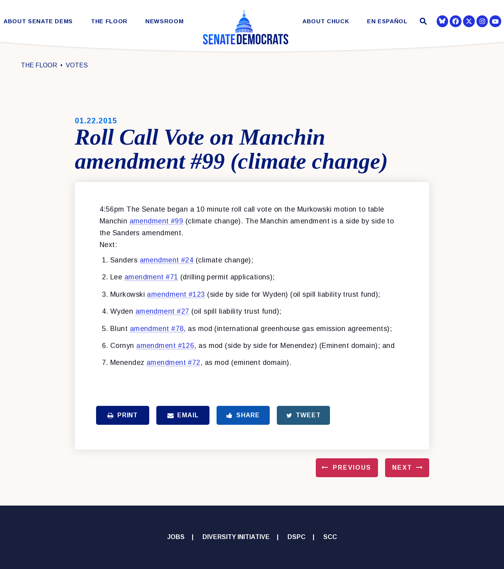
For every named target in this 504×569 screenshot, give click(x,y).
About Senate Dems (38, 21)
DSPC (296, 537)
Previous (352, 467)
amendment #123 (176, 294)
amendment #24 (167, 260)
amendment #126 (165, 346)
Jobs (176, 537)
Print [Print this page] (122, 415)
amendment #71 (151, 277)
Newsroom (164, 21)
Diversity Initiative (236, 537)
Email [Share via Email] (183, 415)
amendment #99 (156, 221)
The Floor (109, 21)
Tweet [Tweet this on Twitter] (303, 415)
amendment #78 (157, 329)
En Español (387, 21)
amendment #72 (173, 362)
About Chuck (325, 21)
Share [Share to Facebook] (243, 415)
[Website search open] (422, 22)
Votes (77, 65)
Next (402, 467)
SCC (330, 537)
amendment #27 (162, 311)
